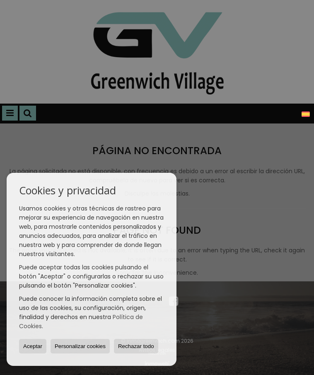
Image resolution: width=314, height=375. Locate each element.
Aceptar (32, 346)
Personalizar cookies (80, 346)
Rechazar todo (136, 346)
